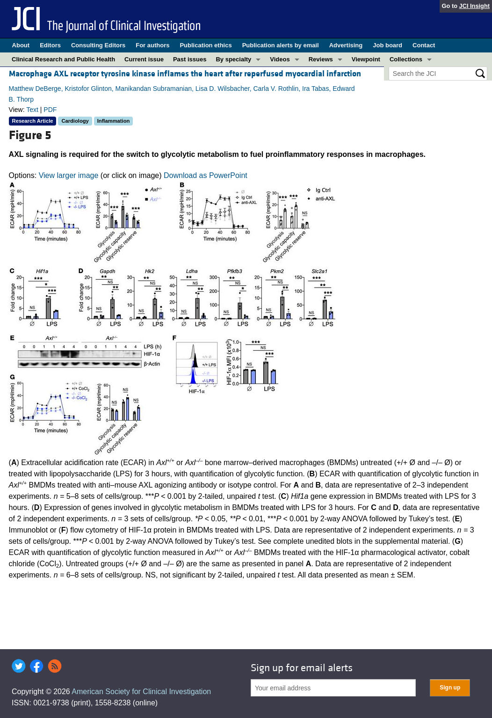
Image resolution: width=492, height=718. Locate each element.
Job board (387, 45)
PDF (50, 109)
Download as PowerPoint (205, 175)
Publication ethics (206, 45)
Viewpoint (366, 59)
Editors (50, 45)
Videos (279, 59)
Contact (423, 45)
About (21, 45)
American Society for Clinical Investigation (141, 692)
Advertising (346, 45)
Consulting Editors (98, 45)
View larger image (69, 175)
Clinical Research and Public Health (63, 59)
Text (32, 109)
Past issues (190, 59)
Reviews (321, 59)
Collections (406, 59)
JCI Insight (474, 5)
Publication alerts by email (280, 45)
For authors (152, 45)
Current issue (144, 59)
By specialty (233, 59)
